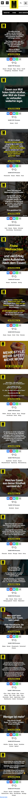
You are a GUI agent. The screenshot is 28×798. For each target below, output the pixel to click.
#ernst (20, 553)
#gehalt (16, 746)
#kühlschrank (5, 793)
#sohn (15, 415)
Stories (14, 12)
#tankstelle (6, 697)
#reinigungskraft (7, 601)
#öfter (22, 791)
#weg (9, 693)
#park (18, 695)
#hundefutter (17, 793)
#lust (22, 175)
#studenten (15, 70)
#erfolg (20, 282)
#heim (23, 697)
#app (14, 69)
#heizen (14, 648)
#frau (5, 693)
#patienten (9, 461)
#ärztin (15, 601)
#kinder (13, 693)
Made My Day (7, 12)
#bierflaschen (7, 699)
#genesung (14, 462)
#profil (23, 69)
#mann (22, 693)
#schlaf (15, 461)
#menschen (7, 175)
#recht (20, 599)
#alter (14, 695)
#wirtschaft (23, 646)
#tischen (22, 335)
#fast (17, 335)
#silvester (20, 228)
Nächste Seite (3, 797)
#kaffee (6, 744)
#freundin (4, 553)
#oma (18, 413)
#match (21, 70)
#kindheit (11, 508)
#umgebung (8, 70)
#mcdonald (10, 415)
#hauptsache (15, 646)
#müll (16, 123)
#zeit (6, 228)
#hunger (10, 69)
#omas (19, 69)
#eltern (4, 413)
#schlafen (21, 744)
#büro (11, 793)
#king (19, 415)
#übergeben (17, 791)
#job (7, 599)
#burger (23, 413)
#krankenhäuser (5, 462)
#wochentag (9, 230)
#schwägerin (20, 699)
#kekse (15, 228)
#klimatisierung (22, 462)
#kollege (24, 793)
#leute (4, 335)
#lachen (11, 744)
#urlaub (11, 746)
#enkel (14, 699)
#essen (4, 69)
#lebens (18, 175)
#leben (4, 646)
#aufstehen (14, 282)
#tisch (15, 599)
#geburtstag (17, 697)
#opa (22, 695)
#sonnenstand (17, 230)
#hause (9, 413)
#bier (18, 693)
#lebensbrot (21, 601)
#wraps (14, 795)
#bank (11, 697)
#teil (10, 695)
